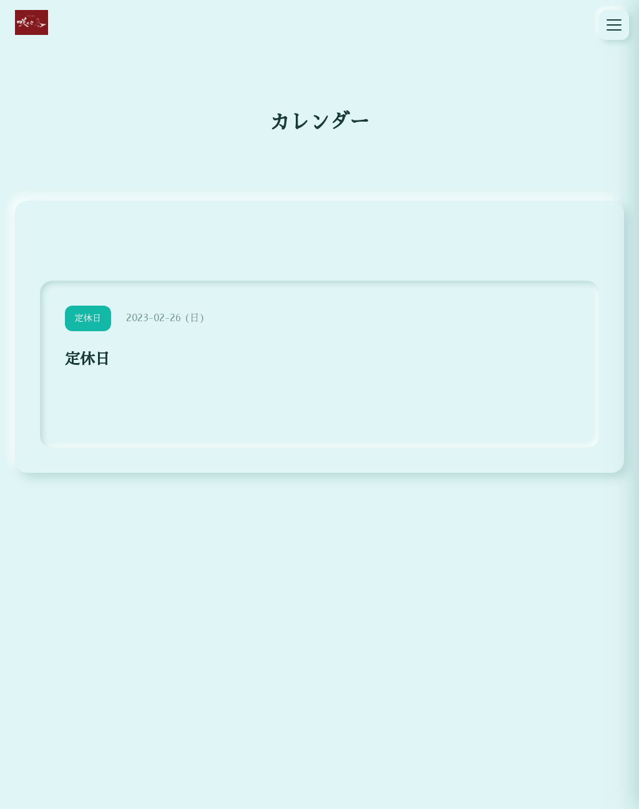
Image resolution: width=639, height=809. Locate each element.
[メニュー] (614, 25)
